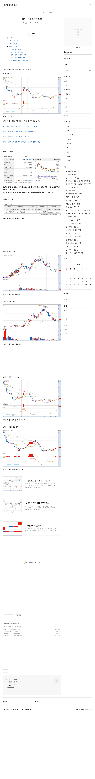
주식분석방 (33, 23)
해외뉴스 (66, 98)
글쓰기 (66, 334)
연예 (65, 107)
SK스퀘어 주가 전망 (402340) (11, 641)
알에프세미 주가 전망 (72, 178)
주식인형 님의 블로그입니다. (13, 694)
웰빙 (65, 85)
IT (65, 103)
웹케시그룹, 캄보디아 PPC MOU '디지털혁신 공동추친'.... (20, 131)
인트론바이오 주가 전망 (73, 200)
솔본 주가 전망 (85, 181)
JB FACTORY (88, 722)
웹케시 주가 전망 (86, 213)
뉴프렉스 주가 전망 (72, 217)
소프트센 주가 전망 (72, 187)
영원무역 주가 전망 (72, 213)
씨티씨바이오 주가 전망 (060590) (12, 646)
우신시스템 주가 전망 (74, 224)
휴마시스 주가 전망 (73, 220)
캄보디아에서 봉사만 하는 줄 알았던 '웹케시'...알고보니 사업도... (21, 126)
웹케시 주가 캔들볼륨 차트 (18, 58)
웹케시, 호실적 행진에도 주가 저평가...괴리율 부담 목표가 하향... (21, 142)
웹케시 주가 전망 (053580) (32, 19)
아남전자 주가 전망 (73, 204)
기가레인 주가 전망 (72, 175)
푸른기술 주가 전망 (72, 172)
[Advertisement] (32, 236)
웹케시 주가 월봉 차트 (17, 52)
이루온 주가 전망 (72, 197)
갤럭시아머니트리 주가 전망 (74, 253)
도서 (65, 81)
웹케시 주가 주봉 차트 (17, 49)
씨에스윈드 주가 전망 (74, 237)
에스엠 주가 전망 (71, 233)
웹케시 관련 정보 (13, 41)
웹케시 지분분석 (13, 46)
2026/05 (78, 264)
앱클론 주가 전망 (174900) (10, 644)
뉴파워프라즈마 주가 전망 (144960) (12, 648)
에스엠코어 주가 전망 (72, 207)
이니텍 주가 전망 (71, 184)
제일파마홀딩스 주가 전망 (74, 194)
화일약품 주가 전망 (85, 184)
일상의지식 (67, 90)
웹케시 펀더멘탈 (13, 43)
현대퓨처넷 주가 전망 (72, 190)
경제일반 (66, 111)
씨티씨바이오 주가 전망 (73, 230)
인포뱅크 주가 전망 (72, 240)
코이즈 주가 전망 (72, 247)
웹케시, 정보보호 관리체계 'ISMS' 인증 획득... (16, 137)
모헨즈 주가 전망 (84, 210)
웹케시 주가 (10, 38)
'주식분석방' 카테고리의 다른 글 (19, 60)
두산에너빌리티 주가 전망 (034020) (12, 639)
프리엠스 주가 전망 (72, 181)
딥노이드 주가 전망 (72, 250)
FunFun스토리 (11, 692)
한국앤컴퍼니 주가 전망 (73, 243)
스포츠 (66, 115)
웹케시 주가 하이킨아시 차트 (18, 55)
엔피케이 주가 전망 (72, 227)
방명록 (50, 12)
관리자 (66, 329)
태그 (46, 12)
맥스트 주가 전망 (71, 210)
